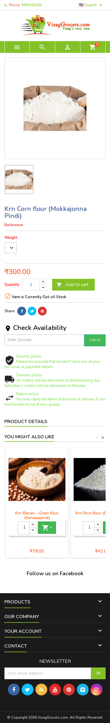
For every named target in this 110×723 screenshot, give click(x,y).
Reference (13, 225)
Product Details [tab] (25, 421)
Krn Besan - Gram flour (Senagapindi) (37, 515)
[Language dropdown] (91, 5)
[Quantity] (31, 285)
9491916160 (31, 5)
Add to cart (73, 284)
